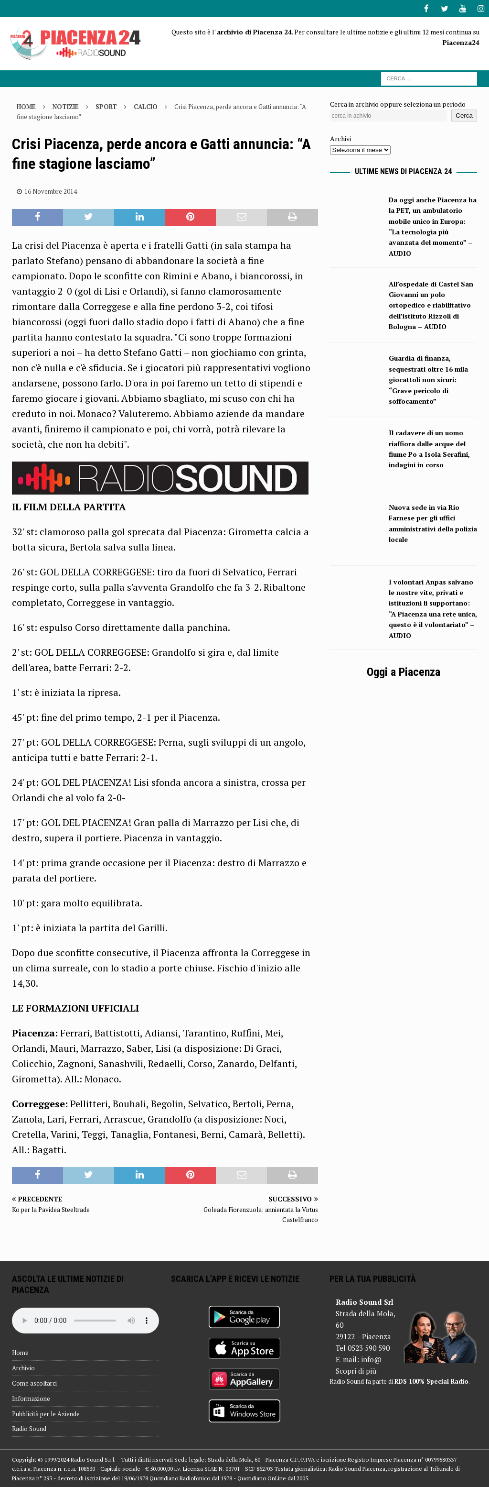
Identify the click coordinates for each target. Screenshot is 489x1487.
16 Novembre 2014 (50, 191)
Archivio (23, 1367)
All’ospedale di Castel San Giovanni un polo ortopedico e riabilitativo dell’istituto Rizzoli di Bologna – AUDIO (431, 305)
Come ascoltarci (34, 1382)
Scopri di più (356, 1370)
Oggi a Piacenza (403, 671)
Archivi (340, 138)
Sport (106, 106)
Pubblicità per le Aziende (46, 1413)
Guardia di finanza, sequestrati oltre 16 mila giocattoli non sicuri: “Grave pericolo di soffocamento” (428, 379)
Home (20, 1352)
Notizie (66, 106)
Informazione (31, 1398)
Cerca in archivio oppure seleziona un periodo (398, 103)
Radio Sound (29, 1428)
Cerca (464, 115)
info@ (371, 1359)
